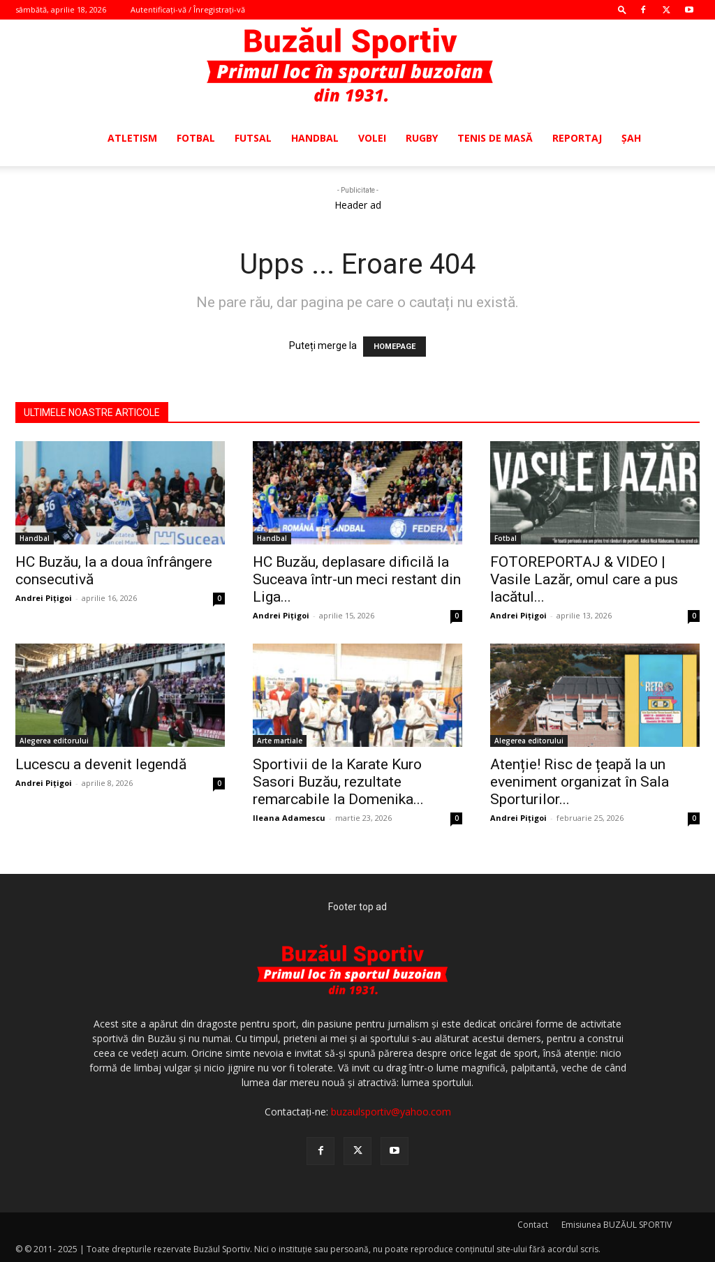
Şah (631, 137)
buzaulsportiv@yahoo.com (391, 1111)
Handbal (315, 137)
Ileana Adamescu (289, 817)
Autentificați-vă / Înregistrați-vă (188, 9)
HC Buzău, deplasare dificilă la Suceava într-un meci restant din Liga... (357, 579)
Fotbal (196, 137)
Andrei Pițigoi (43, 598)
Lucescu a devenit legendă (100, 764)
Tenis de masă (495, 137)
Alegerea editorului (54, 740)
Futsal (253, 137)
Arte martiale (279, 740)
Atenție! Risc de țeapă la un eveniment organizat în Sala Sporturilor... (579, 782)
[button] (622, 9)
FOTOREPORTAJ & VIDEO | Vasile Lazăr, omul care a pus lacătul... (584, 579)
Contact (532, 1225)
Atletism (132, 137)
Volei (372, 137)
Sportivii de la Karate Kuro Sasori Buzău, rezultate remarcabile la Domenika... (338, 782)
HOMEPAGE (394, 346)
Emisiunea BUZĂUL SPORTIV (616, 1225)
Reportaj (577, 137)
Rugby (422, 137)
